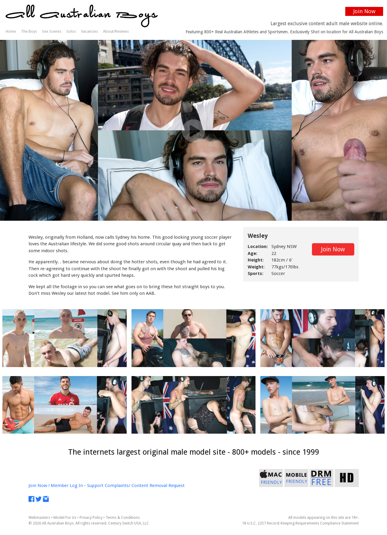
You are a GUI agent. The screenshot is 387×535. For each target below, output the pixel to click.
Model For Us (64, 517)
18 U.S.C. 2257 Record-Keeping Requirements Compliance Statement (300, 523)
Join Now (364, 11)
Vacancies (89, 31)
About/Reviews (116, 31)
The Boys (29, 31)
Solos (71, 31)
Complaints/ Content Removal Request (145, 485)
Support (95, 485)
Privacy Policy (91, 517)
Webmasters (39, 517)
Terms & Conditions (123, 517)
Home (11, 31)
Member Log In (67, 485)
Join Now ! (39, 485)
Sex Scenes (51, 31)
